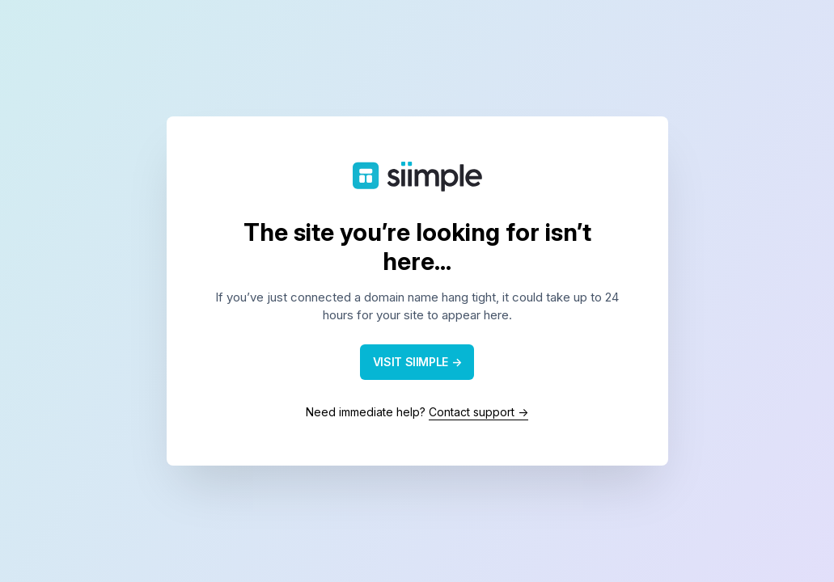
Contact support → (478, 412)
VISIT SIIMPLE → (417, 362)
